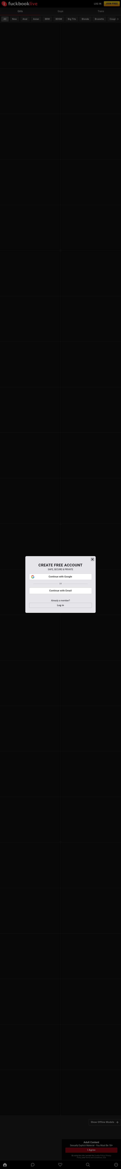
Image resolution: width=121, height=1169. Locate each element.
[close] (92, 573)
